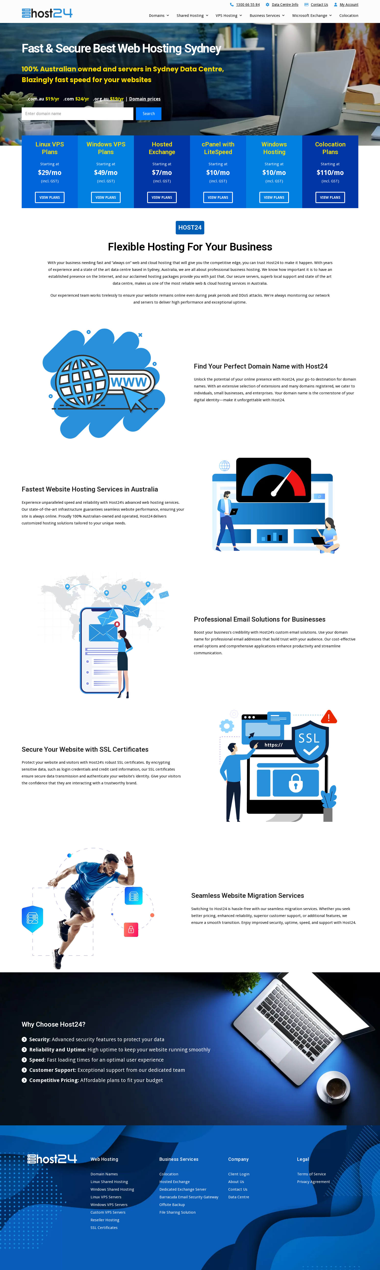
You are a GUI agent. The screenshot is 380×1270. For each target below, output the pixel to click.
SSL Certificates (104, 1227)
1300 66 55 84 (248, 5)
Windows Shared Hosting (112, 1189)
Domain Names (104, 1174)
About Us (236, 1181)
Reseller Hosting (105, 1220)
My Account (349, 5)
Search (149, 113)
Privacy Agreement (313, 1181)
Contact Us (319, 5)
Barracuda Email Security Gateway (188, 1197)
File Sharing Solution (177, 1212)
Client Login (238, 1174)
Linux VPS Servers (106, 1197)
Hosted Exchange (174, 1181)
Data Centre (238, 1197)
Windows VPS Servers (109, 1204)
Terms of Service (311, 1174)
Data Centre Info (285, 5)
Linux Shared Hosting (109, 1181)
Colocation (168, 1174)
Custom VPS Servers (108, 1212)
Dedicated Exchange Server (182, 1189)
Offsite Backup (172, 1204)
